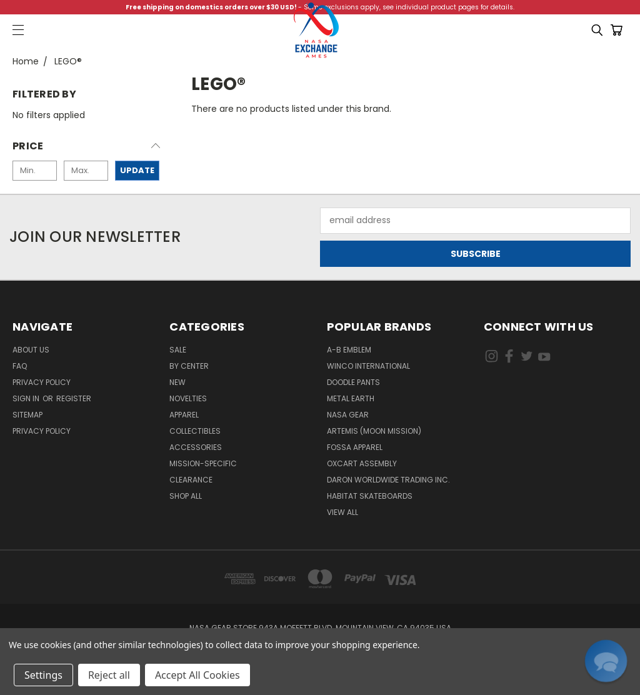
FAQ (19, 366)
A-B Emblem (349, 349)
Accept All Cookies (197, 675)
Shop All (185, 496)
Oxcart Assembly (362, 463)
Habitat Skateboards (369, 496)
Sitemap (27, 414)
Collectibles (195, 431)
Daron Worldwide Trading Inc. (388, 479)
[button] (86, 150)
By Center (189, 366)
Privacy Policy (41, 382)
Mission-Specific (203, 463)
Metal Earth (350, 398)
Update (137, 170)
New (177, 382)
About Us (30, 349)
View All (342, 512)
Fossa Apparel (354, 447)
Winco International (368, 366)
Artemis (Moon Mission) (374, 431)
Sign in (26, 398)
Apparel (184, 414)
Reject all (109, 675)
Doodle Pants (353, 382)
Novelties (188, 398)
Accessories (195, 447)
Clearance (190, 479)
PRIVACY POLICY (41, 431)
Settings (43, 675)
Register (73, 398)
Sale (177, 349)
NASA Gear (348, 414)
